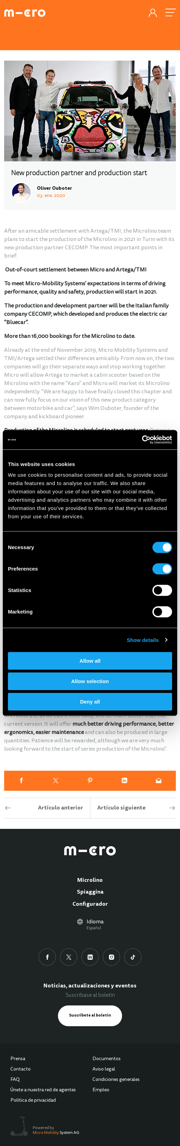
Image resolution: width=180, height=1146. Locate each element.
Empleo (100, 1090)
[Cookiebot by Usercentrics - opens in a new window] (142, 439)
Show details (143, 640)
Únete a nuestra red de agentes (43, 1090)
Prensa (17, 1059)
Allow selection (90, 681)
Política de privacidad (33, 1100)
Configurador (90, 904)
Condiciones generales (116, 1079)
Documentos (106, 1059)
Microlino (90, 880)
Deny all (90, 702)
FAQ (15, 1079)
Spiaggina (90, 892)
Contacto (20, 1069)
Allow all (90, 661)
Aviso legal (103, 1069)
